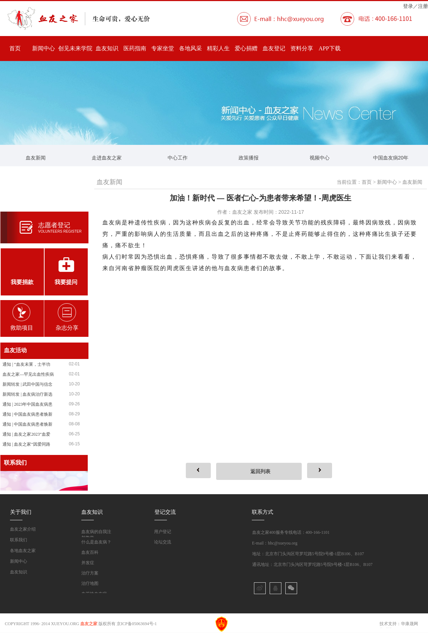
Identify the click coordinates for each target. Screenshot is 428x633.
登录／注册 (415, 6)
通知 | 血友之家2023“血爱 (26, 434)
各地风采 (190, 48)
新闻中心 (43, 48)
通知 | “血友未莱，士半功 (26, 364)
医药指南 (134, 48)
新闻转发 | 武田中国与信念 (27, 384)
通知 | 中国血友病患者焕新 (27, 414)
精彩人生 (218, 48)
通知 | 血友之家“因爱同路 (26, 444)
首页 (15, 48)
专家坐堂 (162, 48)
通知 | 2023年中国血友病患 (27, 404)
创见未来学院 (75, 48)
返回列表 (260, 471)
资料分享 (301, 48)
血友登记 (274, 48)
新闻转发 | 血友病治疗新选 (27, 394)
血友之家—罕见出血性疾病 (28, 374)
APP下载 (329, 48)
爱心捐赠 (246, 48)
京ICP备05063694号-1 (137, 623)
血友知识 (107, 48)
